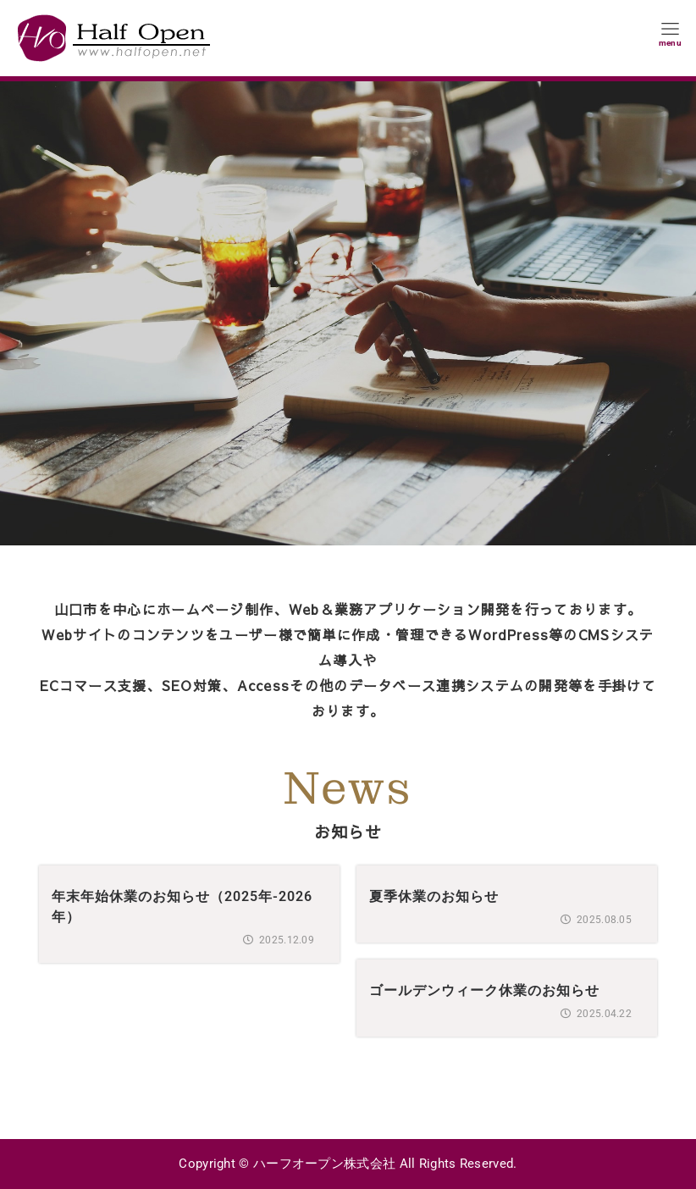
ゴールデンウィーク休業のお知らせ (484, 990)
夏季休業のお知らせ (434, 896)
